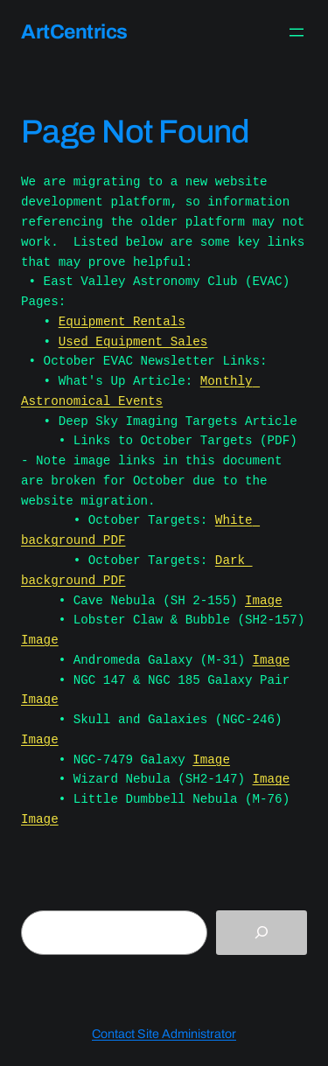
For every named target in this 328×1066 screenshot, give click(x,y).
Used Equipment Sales (133, 341)
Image (264, 600)
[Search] (261, 932)
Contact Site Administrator (164, 1034)
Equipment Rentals (122, 321)
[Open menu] (296, 32)
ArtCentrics (74, 32)
